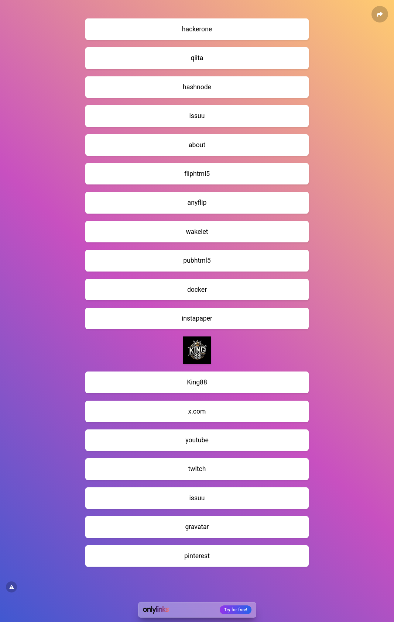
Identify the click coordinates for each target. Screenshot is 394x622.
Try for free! (235, 609)
